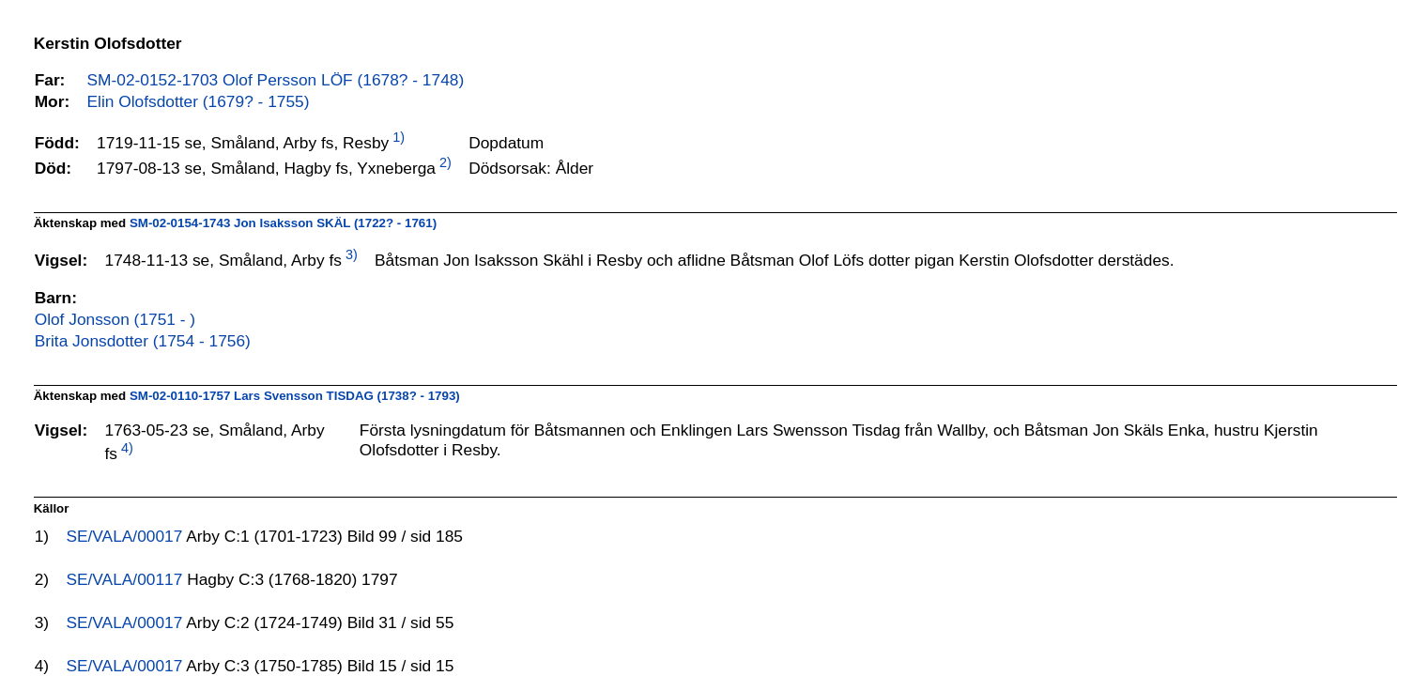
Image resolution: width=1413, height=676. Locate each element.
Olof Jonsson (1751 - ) (115, 319)
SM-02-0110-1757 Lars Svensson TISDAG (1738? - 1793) (295, 396)
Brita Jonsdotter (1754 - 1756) (143, 340)
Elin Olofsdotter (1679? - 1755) (198, 101)
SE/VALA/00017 (126, 536)
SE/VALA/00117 (126, 579)
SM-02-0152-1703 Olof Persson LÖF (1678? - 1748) (276, 79)
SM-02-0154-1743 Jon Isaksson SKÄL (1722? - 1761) (283, 223)
